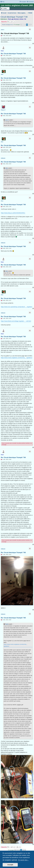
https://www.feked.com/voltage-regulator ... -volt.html (16, 321)
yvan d (2, 29)
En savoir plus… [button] (23, 860)
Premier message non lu (7, 24)
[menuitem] (2, 2)
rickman (21, 19)
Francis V (3, 109)
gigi (13, 19)
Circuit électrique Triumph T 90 (14, 17)
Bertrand (16, 19)
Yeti (25, 19)
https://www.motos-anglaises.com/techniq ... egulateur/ (16, 357)
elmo (2, 74)
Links (5, 8)
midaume (3, 158)
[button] (21, 25)
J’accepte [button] (10, 864)
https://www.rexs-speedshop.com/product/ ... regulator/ (16, 306)
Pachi (9, 19)
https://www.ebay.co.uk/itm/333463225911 (13, 213)
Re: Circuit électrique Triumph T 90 (15, 33)
